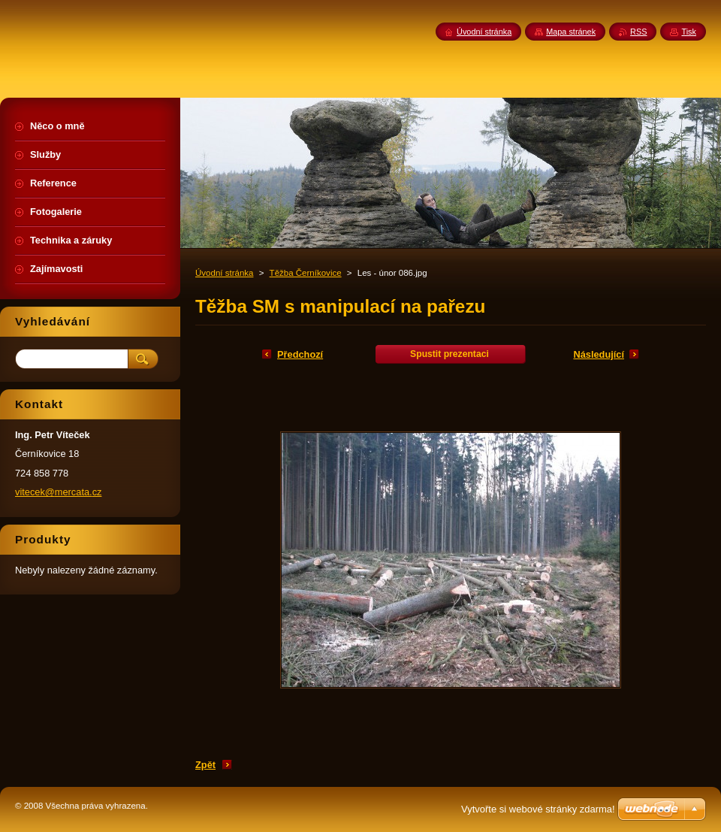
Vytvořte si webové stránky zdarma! (538, 809)
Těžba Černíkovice (306, 272)
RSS (638, 31)
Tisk (688, 31)
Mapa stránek (571, 31)
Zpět (205, 764)
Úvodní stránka (224, 272)
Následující (598, 354)
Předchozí (300, 354)
